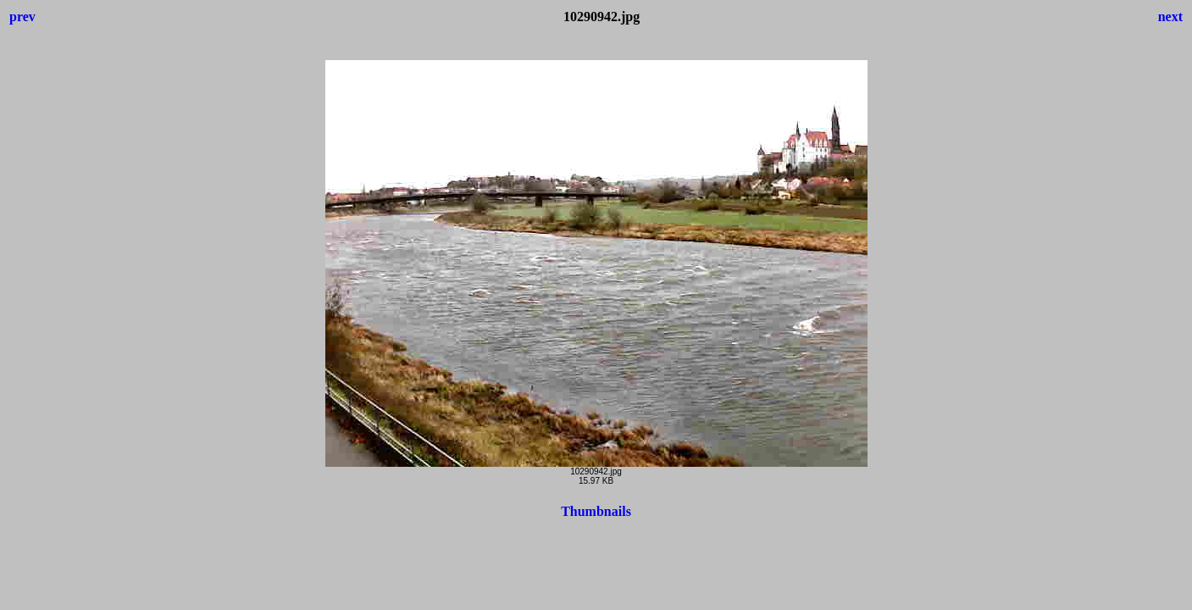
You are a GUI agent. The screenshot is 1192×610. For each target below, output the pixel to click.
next (1170, 16)
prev (22, 16)
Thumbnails (596, 511)
